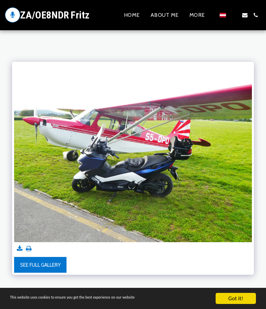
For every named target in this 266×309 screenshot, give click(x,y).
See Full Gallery (40, 265)
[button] (234, 15)
